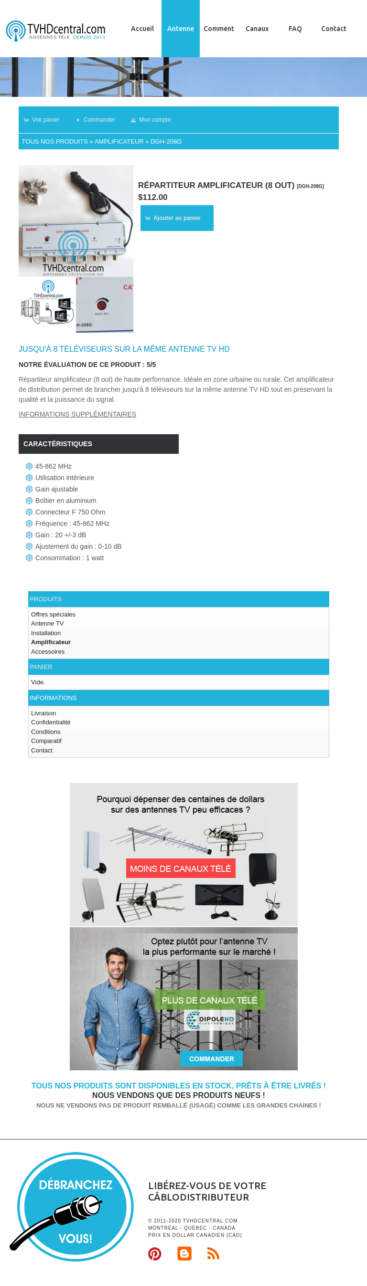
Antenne (180, 28)
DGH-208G (166, 141)
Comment (219, 28)
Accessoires (48, 651)
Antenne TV (47, 623)
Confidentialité (50, 722)
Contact (333, 28)
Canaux (257, 28)
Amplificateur (119, 141)
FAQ (295, 28)
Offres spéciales (53, 614)
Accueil (142, 28)
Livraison (43, 713)
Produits (46, 599)
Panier (41, 666)
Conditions (45, 731)
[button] (45, 120)
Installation (46, 633)
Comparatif (46, 740)
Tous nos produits (54, 141)
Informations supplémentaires (77, 414)
